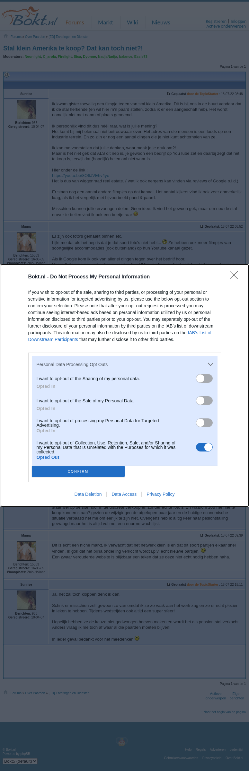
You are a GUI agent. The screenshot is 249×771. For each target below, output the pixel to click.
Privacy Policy (160, 494)
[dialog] (124, 385)
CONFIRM (78, 471)
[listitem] (125, 364)
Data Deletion (88, 494)
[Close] (236, 277)
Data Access (124, 494)
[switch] (204, 378)
